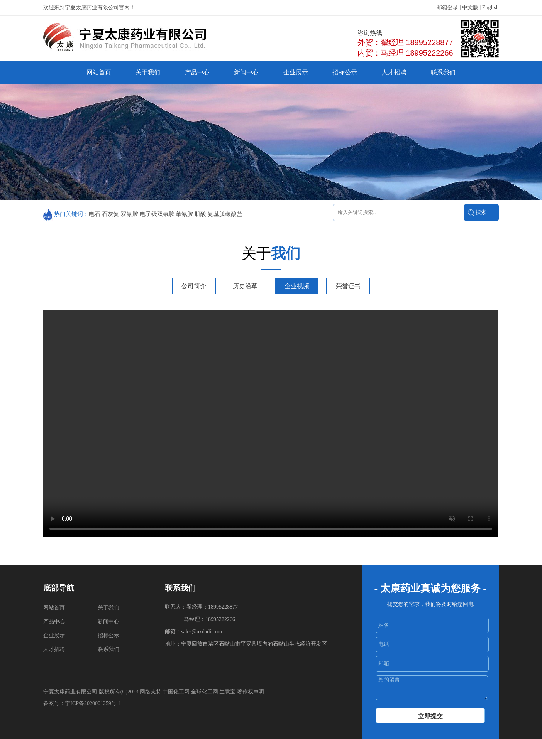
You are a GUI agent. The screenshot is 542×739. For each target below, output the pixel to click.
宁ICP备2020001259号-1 (93, 703)
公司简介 (193, 286)
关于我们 (148, 72)
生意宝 (227, 692)
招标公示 (344, 72)
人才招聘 (394, 72)
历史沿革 (245, 286)
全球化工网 (204, 692)
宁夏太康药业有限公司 (70, 692)
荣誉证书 (348, 286)
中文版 (470, 7)
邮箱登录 (447, 7)
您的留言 (432, 687)
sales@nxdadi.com (201, 631)
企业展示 (295, 72)
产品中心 (197, 72)
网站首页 (98, 72)
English (490, 7)
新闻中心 (246, 72)
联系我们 (443, 72)
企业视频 (297, 286)
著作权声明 (250, 692)
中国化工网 (176, 692)
